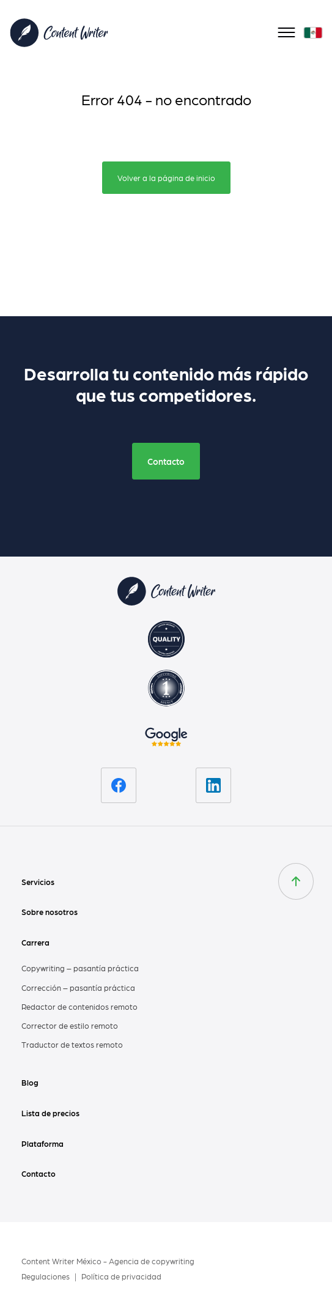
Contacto (166, 461)
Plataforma (42, 1143)
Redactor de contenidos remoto (79, 1006)
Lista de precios (50, 1112)
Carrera (35, 942)
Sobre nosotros (49, 911)
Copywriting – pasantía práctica (80, 967)
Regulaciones (46, 1276)
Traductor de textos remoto (72, 1044)
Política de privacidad (121, 1276)
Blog (30, 1082)
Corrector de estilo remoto (69, 1025)
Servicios (37, 881)
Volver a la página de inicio (166, 177)
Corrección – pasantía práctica (78, 987)
